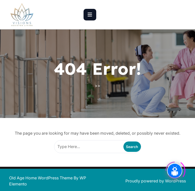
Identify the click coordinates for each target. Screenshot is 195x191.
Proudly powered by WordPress (155, 180)
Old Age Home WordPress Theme (41, 177)
